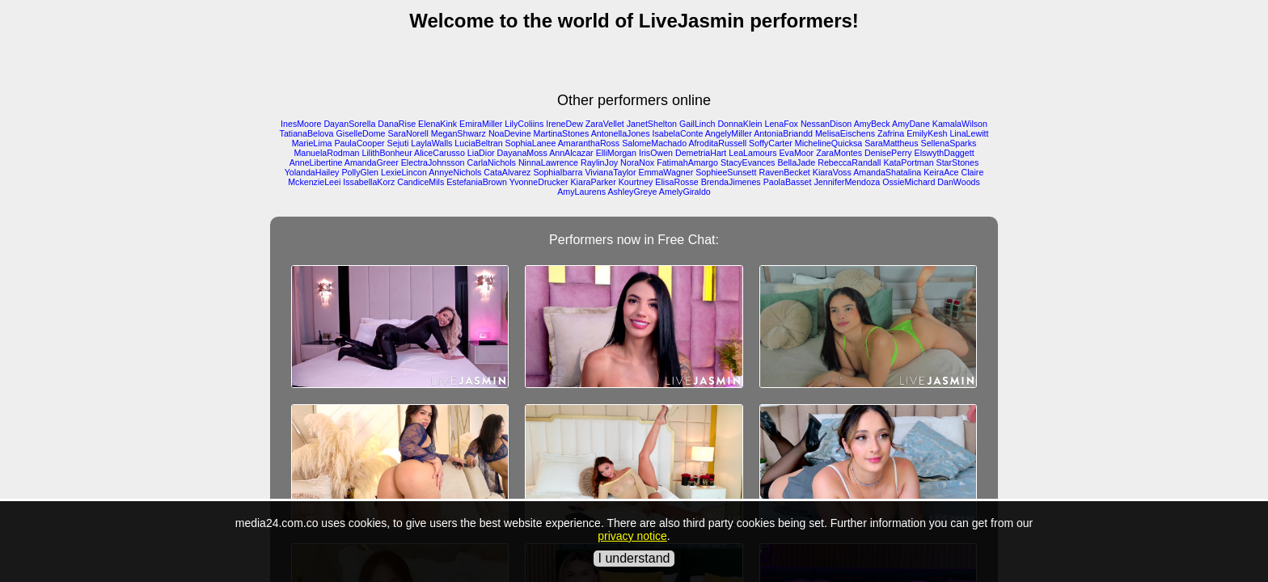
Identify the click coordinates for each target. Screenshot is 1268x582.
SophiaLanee (530, 143)
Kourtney (636, 182)
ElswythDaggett (944, 153)
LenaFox (780, 124)
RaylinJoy (599, 162)
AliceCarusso (439, 153)
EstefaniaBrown (476, 182)
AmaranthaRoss (588, 143)
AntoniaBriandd (783, 133)
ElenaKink (437, 124)
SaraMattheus (891, 143)
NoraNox (637, 162)
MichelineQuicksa (829, 143)
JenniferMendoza (847, 182)
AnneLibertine (316, 162)
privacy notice (632, 535)
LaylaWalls (431, 143)
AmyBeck (872, 124)
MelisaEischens (845, 133)
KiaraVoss (832, 172)
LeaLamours (752, 153)
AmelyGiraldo (685, 191)
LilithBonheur (387, 153)
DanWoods (958, 182)
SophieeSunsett (725, 172)
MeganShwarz (458, 133)
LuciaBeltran (478, 143)
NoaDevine (509, 133)
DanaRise (397, 124)
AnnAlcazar (571, 153)
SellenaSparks (949, 143)
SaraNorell (407, 133)
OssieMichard (908, 182)
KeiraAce (941, 172)
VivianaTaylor (610, 172)
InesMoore (301, 124)
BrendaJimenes (731, 182)
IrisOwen (656, 153)
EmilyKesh (927, 133)
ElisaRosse (676, 182)
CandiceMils (420, 182)
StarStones (957, 162)
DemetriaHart (700, 153)
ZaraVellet (604, 124)
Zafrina (890, 133)
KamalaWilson (959, 124)
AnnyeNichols (455, 172)
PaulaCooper (359, 143)
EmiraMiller (480, 124)
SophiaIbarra (557, 172)
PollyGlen (359, 172)
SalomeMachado (654, 143)
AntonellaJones (620, 133)
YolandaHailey (312, 172)
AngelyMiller (728, 133)
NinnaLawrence (548, 162)
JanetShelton (652, 124)
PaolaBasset (787, 182)
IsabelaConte (678, 133)
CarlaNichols (491, 162)
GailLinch (697, 124)
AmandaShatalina (887, 172)
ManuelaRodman (326, 153)
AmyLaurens (581, 191)
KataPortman (908, 162)
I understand (634, 558)
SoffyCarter (770, 143)
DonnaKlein (739, 124)
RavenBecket (784, 172)
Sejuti (398, 143)
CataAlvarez (507, 172)
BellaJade (796, 162)
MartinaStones (562, 133)
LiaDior (481, 153)
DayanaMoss (522, 153)
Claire (972, 172)
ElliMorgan (616, 153)
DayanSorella (349, 124)
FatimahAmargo (687, 162)
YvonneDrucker (538, 182)
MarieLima (312, 143)
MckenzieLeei (314, 182)
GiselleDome (361, 133)
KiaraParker (593, 182)
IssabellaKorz (369, 182)
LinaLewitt (968, 133)
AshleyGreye (632, 191)
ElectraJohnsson (433, 162)
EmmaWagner (666, 172)
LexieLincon (404, 172)
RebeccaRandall (849, 162)
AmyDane (911, 124)
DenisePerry (888, 153)
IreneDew (564, 124)
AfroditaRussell (717, 143)
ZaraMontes (839, 153)
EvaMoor (797, 153)
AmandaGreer (371, 162)
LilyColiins (524, 124)
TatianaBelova (307, 133)
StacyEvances (748, 162)
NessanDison (826, 124)
